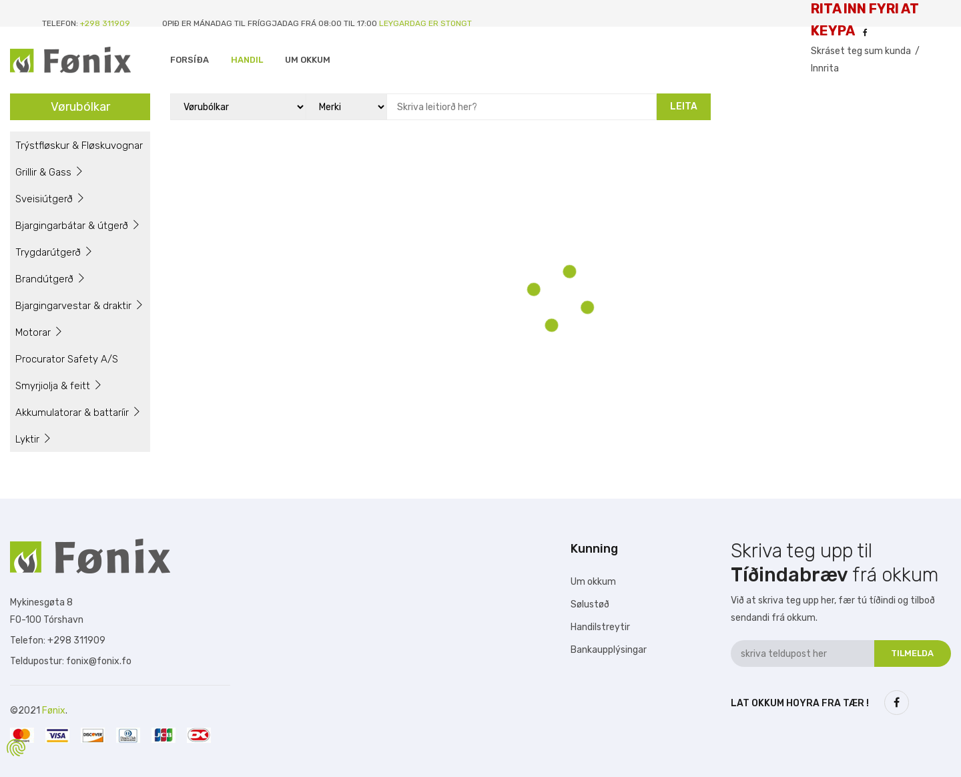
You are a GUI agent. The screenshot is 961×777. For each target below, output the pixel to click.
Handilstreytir (600, 627)
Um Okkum (307, 60)
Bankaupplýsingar (609, 650)
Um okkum (593, 581)
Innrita (825, 68)
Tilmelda (912, 653)
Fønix (53, 710)
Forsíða (189, 60)
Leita (683, 106)
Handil (247, 60)
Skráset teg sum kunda (861, 51)
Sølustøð (590, 604)
